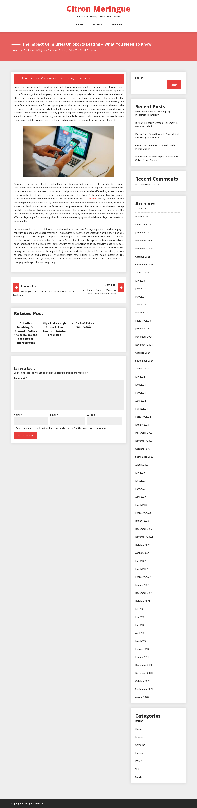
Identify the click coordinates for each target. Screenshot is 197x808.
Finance (139, 736)
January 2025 (142, 328)
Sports (138, 776)
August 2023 (142, 464)
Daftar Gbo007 (90, 198)
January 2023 (142, 520)
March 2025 (141, 312)
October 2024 (142, 352)
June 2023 (140, 480)
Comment (20, 377)
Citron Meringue (98, 9)
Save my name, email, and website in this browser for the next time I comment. (61, 428)
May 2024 (140, 392)
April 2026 (140, 208)
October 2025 (142, 256)
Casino (79, 24)
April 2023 (140, 496)
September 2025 (144, 264)
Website (92, 414)
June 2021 (140, 616)
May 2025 (140, 296)
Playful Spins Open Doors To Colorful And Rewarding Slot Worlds (157, 135)
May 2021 (140, 624)
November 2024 (144, 344)
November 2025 (144, 248)
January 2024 (142, 424)
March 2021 (141, 640)
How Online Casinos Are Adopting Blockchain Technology (153, 113)
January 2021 (142, 656)
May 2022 (140, 560)
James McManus (31, 78)
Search (139, 77)
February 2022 (143, 576)
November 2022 (144, 536)
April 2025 (140, 304)
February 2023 (143, 512)
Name (18, 414)
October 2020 (142, 680)
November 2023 (144, 440)
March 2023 (141, 504)
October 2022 (142, 544)
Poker (138, 760)
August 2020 (142, 696)
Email (54, 414)
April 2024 (140, 400)
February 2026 (143, 224)
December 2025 (144, 240)
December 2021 (144, 592)
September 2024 (144, 360)
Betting (97, 24)
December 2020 (144, 664)
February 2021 (143, 648)
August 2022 (142, 552)
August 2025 (142, 272)
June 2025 (140, 288)
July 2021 (140, 608)
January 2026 (142, 232)
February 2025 (143, 320)
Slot (137, 768)
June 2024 (140, 384)
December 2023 (144, 432)
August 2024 (142, 368)
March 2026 (141, 216)
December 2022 (144, 528)
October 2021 (142, 600)
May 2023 (140, 488)
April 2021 (140, 632)
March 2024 (141, 408)
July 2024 (140, 376)
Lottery (139, 752)
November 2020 (144, 672)
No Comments (86, 78)
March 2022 (141, 568)
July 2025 (140, 280)
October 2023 (142, 448)
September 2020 (144, 688)
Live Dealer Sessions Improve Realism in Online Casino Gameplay (156, 158)
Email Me (117, 24)
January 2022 (142, 584)
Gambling (140, 744)
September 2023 (144, 456)
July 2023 (140, 472)
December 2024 (144, 336)
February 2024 (143, 416)
